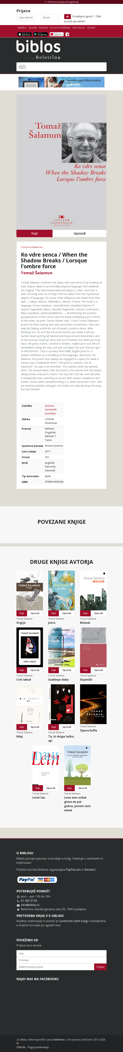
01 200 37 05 (29, 901)
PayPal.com (73, 870)
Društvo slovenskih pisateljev (51, 409)
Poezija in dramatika (31, 247)
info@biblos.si (30, 905)
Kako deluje (78, 27)
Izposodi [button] (80, 233)
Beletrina (59, 1039)
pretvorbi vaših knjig (74, 921)
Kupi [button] (34, 233)
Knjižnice (22, 27)
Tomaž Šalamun (36, 272)
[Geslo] (49, 17)
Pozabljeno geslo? (82, 16)
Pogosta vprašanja (60, 27)
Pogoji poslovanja (38, 1047)
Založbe (32, 27)
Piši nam (91, 27)
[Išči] (61, 66)
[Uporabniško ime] (25, 17)
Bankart (90, 870)
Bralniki (43, 27)
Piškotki (20, 1047)
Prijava (100, 966)
